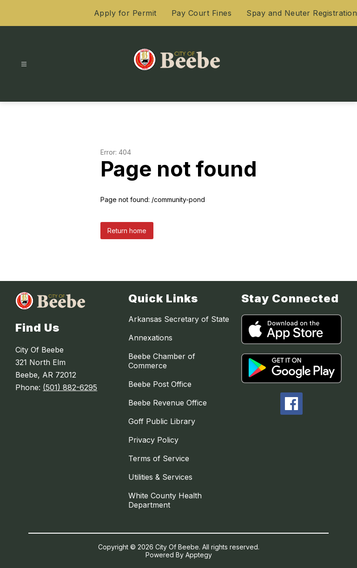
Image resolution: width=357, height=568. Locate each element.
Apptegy (198, 555)
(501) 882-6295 (70, 387)
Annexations (150, 337)
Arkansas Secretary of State (178, 319)
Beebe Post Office (160, 384)
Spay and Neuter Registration (301, 13)
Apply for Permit (125, 13)
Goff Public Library (161, 421)
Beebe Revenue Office (167, 402)
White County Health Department (165, 500)
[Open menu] (24, 64)
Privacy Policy (153, 439)
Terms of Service (158, 458)
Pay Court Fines (202, 13)
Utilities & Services (160, 477)
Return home (126, 231)
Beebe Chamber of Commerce (161, 361)
